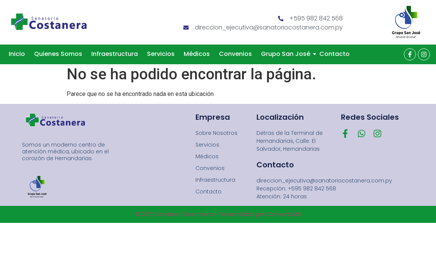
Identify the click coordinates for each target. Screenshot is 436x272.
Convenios (235, 53)
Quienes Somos (58, 53)
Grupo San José (287, 53)
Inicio (17, 53)
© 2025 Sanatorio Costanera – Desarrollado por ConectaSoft (218, 214)
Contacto (334, 53)
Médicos (197, 53)
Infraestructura (114, 53)
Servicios (161, 53)
